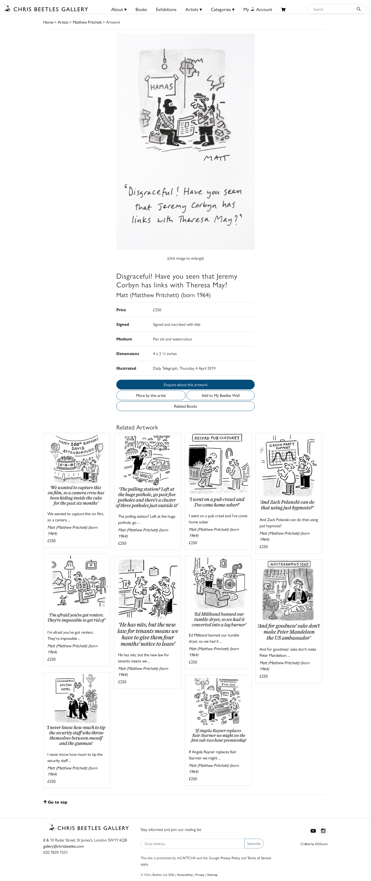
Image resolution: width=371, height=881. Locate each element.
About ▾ (119, 9)
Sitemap (212, 874)
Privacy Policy (230, 857)
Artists (63, 22)
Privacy (199, 874)
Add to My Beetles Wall (221, 395)
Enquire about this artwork (186, 384)
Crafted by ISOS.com (314, 843)
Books (141, 9)
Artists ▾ (194, 9)
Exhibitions (166, 9)
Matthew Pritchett (87, 22)
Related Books (185, 406)
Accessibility (185, 874)
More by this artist (151, 395)
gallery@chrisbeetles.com (63, 846)
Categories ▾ (222, 9)
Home (48, 22)
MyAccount (257, 9)
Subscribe (254, 843)
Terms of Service (259, 857)
